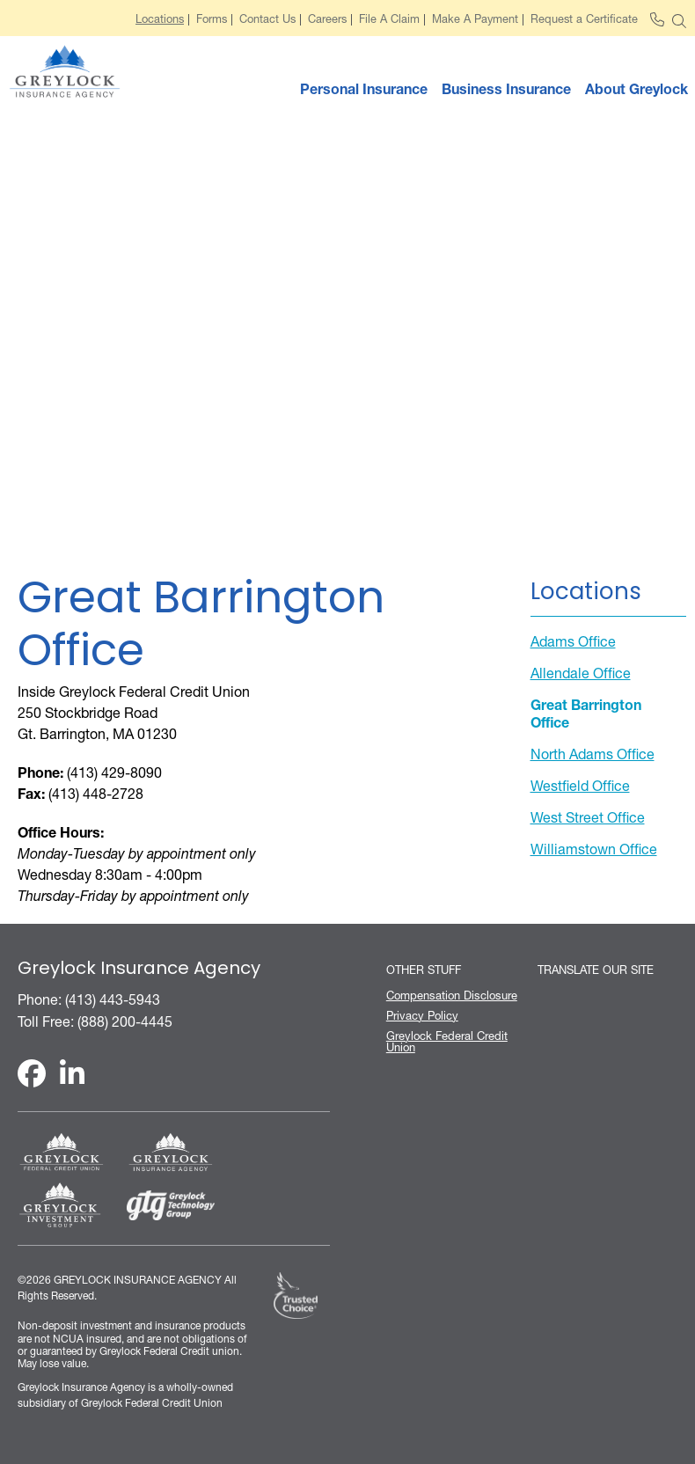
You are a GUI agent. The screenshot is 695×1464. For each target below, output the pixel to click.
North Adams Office (592, 754)
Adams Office (573, 641)
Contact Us (267, 20)
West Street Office (587, 817)
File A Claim (389, 20)
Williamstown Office (593, 849)
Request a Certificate (584, 20)
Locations (159, 20)
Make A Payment (475, 20)
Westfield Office (580, 785)
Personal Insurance (364, 89)
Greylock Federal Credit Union (447, 1041)
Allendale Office (580, 673)
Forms (211, 20)
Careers (327, 20)
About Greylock (636, 89)
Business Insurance (506, 89)
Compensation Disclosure (451, 995)
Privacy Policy (422, 1015)
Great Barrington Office (585, 713)
